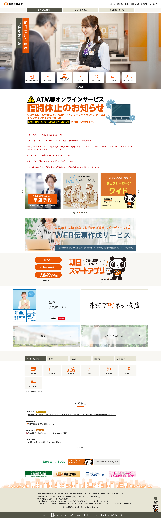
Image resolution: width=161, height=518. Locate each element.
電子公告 (87, 493)
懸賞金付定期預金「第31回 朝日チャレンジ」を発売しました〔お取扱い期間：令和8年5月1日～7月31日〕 (72, 414)
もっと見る (80, 447)
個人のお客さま (44, 9)
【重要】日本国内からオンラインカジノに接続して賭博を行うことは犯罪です (59, 140)
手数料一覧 (118, 515)
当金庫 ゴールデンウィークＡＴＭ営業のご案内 (47, 433)
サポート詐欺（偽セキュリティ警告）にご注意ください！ (51, 161)
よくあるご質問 (118, 4)
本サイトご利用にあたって (115, 493)
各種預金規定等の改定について (41, 423)
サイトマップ (152, 4)
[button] (22, 191)
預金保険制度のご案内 (76, 493)
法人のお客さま (80, 9)
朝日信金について (116, 9)
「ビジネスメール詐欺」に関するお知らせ (44, 134)
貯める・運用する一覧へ (32, 392)
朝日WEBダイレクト (61, 515)
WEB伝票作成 (92, 515)
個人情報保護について (61, 493)
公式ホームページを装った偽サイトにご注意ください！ (50, 155)
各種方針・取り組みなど (98, 493)
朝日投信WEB (78, 515)
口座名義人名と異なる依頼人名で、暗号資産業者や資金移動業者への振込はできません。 (64, 167)
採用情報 (144, 4)
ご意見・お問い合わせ (132, 4)
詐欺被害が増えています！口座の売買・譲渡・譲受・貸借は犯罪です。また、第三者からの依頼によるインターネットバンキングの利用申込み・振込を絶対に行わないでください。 (80, 148)
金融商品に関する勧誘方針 (46, 493)
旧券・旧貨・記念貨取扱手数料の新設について (47, 442)
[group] (43, 191)
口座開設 (46, 515)
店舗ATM (106, 515)
